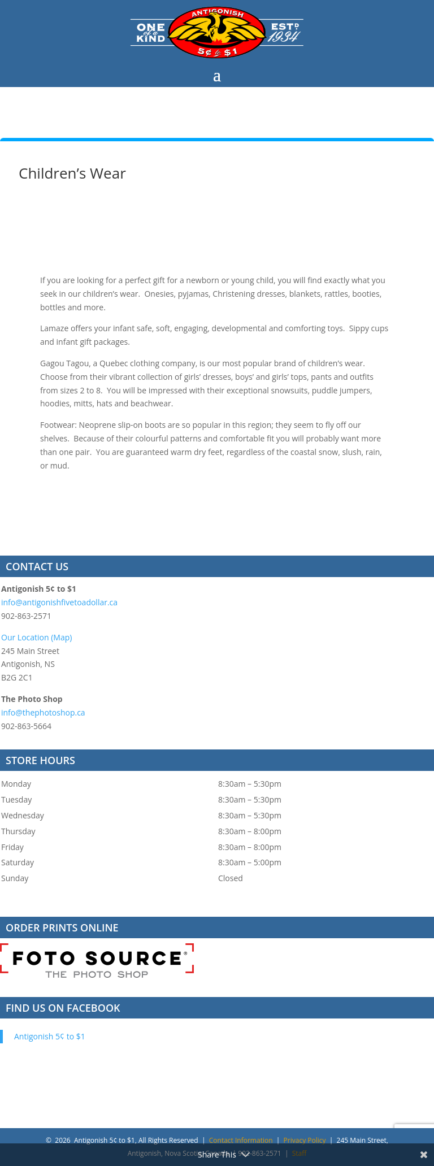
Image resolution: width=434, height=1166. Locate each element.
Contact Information (241, 1140)
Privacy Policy (305, 1140)
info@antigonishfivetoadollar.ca (59, 602)
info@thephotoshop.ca (43, 712)
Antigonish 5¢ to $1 (49, 1036)
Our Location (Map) (36, 637)
